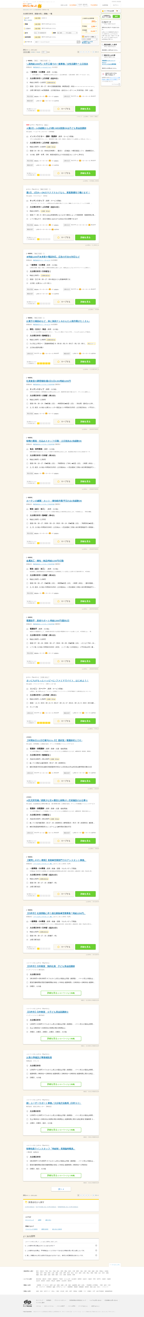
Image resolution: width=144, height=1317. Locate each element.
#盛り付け (48, 1220)
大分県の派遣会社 (29, 1207)
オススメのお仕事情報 (109, 62)
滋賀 (93, 1271)
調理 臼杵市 (45, 1229)
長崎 (53, 1274)
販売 (105, 1285)
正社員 (62, 1291)
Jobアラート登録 (89, 36)
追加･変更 (37, 18)
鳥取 (92, 1273)
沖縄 (73, 1274)
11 (93, 52)
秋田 (49, 1273)
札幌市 (109, 1279)
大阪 (81, 1271)
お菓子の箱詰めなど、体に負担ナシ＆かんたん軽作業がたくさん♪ (58, 321)
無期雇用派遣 (108, 1291)
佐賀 (49, 1274)
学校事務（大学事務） (93, 1285)
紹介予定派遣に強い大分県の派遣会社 (46, 1207)
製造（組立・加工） (95, 1287)
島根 (96, 1273)
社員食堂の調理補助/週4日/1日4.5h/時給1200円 (48, 381)
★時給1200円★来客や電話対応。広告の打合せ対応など (53, 257)
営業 (101, 1285)
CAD (109, 1285)
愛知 (66, 1271)
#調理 (39, 1220)
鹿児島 (69, 1274)
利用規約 (48, 1300)
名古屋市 (74, 1279)
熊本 (57, 1274)
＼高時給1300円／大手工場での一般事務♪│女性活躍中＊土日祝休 (57, 64)
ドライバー (105, 1287)
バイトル (38, 1306)
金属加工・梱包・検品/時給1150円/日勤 (45, 561)
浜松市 (85, 1279)
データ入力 (45, 1285)
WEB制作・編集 (50, 1287)
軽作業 (87, 1287)
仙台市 (38, 1281)
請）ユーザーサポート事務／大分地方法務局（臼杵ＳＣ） (53, 1103)
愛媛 (37, 1274)
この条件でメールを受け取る (87, 42)
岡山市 (53, 1281)
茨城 (54, 1271)
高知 (41, 1274)
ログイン (116, 5)
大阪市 (90, 1279)
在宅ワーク (47, 1291)
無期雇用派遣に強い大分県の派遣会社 (68, 1207)
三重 (73, 1271)
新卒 (71, 1291)
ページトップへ (116, 1265)
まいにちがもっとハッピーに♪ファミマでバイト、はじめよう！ (57, 680)
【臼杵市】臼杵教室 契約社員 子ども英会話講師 (50, 966)
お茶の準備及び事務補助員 (39, 1057)
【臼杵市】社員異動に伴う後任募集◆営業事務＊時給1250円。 (56, 913)
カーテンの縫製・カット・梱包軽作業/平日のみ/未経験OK (54, 501)
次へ (96, 52)
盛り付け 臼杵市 (57, 1229)
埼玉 (50, 1271)
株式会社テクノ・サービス (41, 260)
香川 (103, 1273)
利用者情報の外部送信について (78, 1300)
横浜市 (44, 1279)
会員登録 (105, 5)
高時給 (75, 1291)
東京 (37, 1271)
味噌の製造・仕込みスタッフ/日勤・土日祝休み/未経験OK (54, 441)
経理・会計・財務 (55, 1285)
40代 (67, 1291)
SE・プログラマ (40, 1287)
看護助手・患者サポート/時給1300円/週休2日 (47, 620)
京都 (89, 1271)
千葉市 (61, 1279)
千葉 (46, 1271)
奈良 (97, 1271)
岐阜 (69, 1271)
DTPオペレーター (61, 1287)
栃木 (58, 1271)
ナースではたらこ (83, 1306)
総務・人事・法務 (66, 1285)
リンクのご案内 (40, 1302)
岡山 (88, 1273)
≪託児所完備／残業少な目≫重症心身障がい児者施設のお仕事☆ (57, 800)
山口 (99, 1273)
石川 (76, 1273)
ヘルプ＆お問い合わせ (95, 1300)
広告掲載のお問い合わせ (111, 1300)
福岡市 (58, 1281)
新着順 (33, 52)
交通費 (80, 1291)
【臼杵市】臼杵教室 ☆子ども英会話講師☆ (47, 1012)
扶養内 (89, 1291)
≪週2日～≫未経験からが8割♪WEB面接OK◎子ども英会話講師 (56, 128)
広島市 (48, 1281)
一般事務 (38, 1285)
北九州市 (64, 1281)
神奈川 (42, 1271)
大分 (61, 1274)
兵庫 (85, 1271)
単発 (41, 1291)
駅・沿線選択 (29, 20)
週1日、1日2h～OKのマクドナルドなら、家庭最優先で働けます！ (58, 192)
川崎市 (49, 1279)
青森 (37, 1273)
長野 (64, 1273)
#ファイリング (29, 1220)
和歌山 (101, 1271)
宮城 (45, 1273)
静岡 (77, 1271)
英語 (57, 1291)
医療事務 (70, 1287)
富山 (72, 1273)
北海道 (106, 1271)
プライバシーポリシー (60, 1300)
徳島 (107, 1273)
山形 (53, 1273)
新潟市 (43, 1281)
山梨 (61, 1273)
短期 (37, 1291)
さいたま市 (67, 1279)
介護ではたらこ (95, 1306)
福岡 (45, 1274)
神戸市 (99, 1279)
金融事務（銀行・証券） (78, 1285)
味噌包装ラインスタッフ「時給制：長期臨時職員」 (50, 1149)
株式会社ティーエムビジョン (42, 67)
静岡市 (80, 1279)
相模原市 (55, 1279)
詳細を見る (85, 109)
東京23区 (38, 1279)
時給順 (38, 52)
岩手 (41, 1273)
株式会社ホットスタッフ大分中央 (43, 384)
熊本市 (70, 1281)
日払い (53, 1291)
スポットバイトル (49, 1306)
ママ (85, 1291)
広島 (84, 1273)
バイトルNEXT (61, 1306)
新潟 (68, 1273)
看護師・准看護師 (79, 1287)
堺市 (94, 1279)
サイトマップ (39, 1300)
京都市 (104, 1279)
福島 (57, 1273)
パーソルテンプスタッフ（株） (43, 863)
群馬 (62, 1271)
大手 (94, 1291)
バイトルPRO (71, 1306)
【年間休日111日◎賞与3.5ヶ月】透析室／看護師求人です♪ (54, 740)
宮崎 (64, 1274)
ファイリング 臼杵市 (31, 1229)
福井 (80, 1273)
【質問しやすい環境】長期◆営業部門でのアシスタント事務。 (56, 860)
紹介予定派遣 (100, 1291)
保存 (116, 16)
